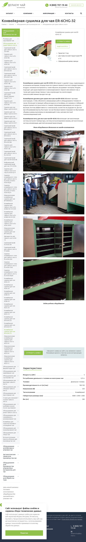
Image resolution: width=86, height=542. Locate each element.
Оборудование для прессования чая (9, 394)
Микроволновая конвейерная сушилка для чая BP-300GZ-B (9, 230)
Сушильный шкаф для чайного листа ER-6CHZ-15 (10, 127)
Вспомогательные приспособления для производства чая (10, 439)
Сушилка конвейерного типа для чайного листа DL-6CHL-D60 (10, 256)
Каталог (10, 13)
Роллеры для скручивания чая (8, 39)
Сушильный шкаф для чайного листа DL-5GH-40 (10, 153)
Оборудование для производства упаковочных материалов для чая (9, 467)
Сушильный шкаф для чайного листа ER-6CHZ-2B (10, 68)
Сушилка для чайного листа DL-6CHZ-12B (10, 146)
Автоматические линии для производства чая (9, 456)
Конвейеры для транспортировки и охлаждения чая (9, 423)
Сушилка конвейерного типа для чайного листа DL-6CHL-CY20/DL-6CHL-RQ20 (10, 179)
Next (49, 72)
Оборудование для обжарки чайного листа (9, 388)
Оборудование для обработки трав (8, 478)
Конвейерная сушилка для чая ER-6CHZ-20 (9, 318)
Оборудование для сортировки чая (9, 376)
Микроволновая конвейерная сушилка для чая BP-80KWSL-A (9, 198)
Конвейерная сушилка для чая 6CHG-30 (9, 280)
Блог (47, 526)
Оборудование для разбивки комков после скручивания (9, 406)
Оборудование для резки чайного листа (10, 411)
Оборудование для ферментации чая (9, 367)
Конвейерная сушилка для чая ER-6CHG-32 (9, 331)
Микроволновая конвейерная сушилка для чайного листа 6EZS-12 (9, 359)
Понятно (24, 533)
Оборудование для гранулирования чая (9, 429)
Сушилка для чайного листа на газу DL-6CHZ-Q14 (10, 170)
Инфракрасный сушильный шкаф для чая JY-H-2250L (10, 164)
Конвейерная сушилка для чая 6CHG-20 (9, 286)
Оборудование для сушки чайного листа (10, 44)
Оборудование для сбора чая (9, 433)
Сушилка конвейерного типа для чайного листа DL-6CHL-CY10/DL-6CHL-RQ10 (10, 189)
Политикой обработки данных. (72, 519)
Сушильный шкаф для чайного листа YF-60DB (10, 249)
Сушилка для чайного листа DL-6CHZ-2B (10, 62)
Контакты (69, 13)
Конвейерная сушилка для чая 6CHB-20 (9, 299)
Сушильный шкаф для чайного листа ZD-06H (10, 49)
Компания (28, 13)
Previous (28, 72)
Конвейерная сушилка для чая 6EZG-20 (9, 305)
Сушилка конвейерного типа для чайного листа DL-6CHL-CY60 (10, 264)
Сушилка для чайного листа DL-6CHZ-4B (10, 88)
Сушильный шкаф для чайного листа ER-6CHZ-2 (10, 134)
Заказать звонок (76, 5)
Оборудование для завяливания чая (9, 372)
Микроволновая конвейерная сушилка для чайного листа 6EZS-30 (9, 339)
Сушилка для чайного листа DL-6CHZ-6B (10, 102)
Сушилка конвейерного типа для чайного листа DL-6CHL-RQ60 (10, 272)
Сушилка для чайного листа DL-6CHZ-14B (10, 81)
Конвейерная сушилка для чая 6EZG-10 (9, 312)
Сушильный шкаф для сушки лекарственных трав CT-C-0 (9, 95)
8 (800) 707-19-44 (58, 5)
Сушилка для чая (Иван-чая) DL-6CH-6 (10, 108)
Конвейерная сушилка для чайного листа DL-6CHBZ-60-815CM (10, 214)
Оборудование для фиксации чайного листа (9, 382)
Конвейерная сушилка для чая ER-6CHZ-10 (9, 325)
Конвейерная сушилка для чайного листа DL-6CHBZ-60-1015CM (10, 206)
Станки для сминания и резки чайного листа (10, 399)
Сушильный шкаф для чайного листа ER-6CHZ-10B (10, 75)
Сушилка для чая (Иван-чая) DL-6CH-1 (10, 122)
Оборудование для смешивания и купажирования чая (9, 417)
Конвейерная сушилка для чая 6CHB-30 (9, 293)
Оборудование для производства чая (9, 32)
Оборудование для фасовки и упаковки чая (8, 448)
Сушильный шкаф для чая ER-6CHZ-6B (10, 158)
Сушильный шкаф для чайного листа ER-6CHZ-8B (10, 140)
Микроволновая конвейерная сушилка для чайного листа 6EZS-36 (9, 349)
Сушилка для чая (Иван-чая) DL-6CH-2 (10, 117)
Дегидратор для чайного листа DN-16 (10, 238)
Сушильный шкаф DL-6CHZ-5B (9, 243)
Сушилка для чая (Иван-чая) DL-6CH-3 (10, 112)
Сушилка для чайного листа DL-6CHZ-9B (10, 56)
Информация (49, 13)
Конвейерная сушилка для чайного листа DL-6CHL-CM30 (10, 222)
